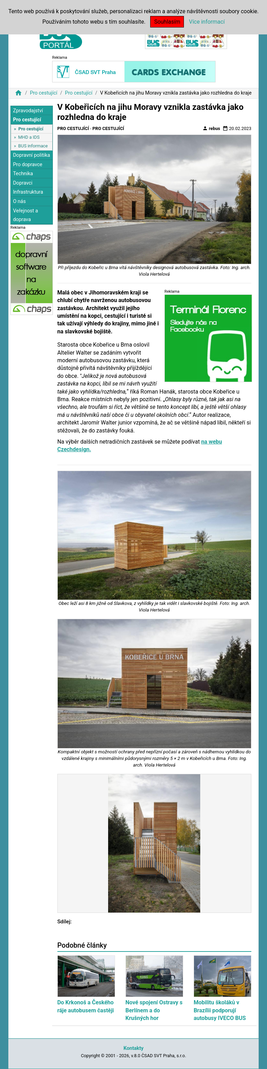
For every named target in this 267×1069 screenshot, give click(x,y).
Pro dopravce (27, 165)
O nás (19, 201)
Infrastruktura (28, 192)
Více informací (207, 21)
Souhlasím (167, 21)
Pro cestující (43, 93)
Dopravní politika (31, 155)
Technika (23, 174)
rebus (211, 128)
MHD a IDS (29, 137)
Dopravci (22, 183)
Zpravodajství (28, 111)
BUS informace (33, 145)
